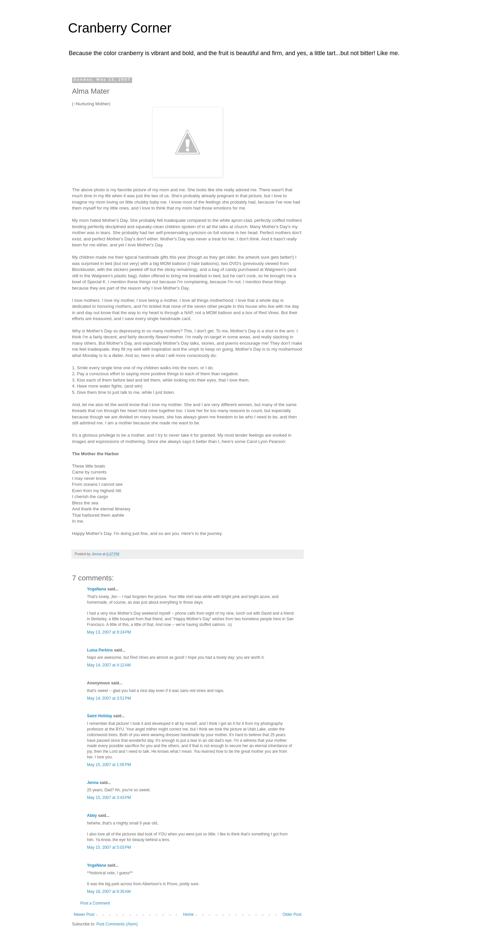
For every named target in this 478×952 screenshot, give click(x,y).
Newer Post (84, 914)
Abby (92, 815)
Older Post (291, 914)
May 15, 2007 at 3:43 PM (109, 797)
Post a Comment (95, 903)
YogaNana (96, 589)
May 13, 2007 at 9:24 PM (109, 632)
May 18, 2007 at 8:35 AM (109, 891)
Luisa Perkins (100, 650)
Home (188, 914)
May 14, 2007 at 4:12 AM (109, 665)
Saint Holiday (99, 716)
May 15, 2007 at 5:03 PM (109, 847)
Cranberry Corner (119, 28)
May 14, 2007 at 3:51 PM (109, 698)
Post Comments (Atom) (117, 924)
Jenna (93, 782)
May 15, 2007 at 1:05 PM (109, 764)
